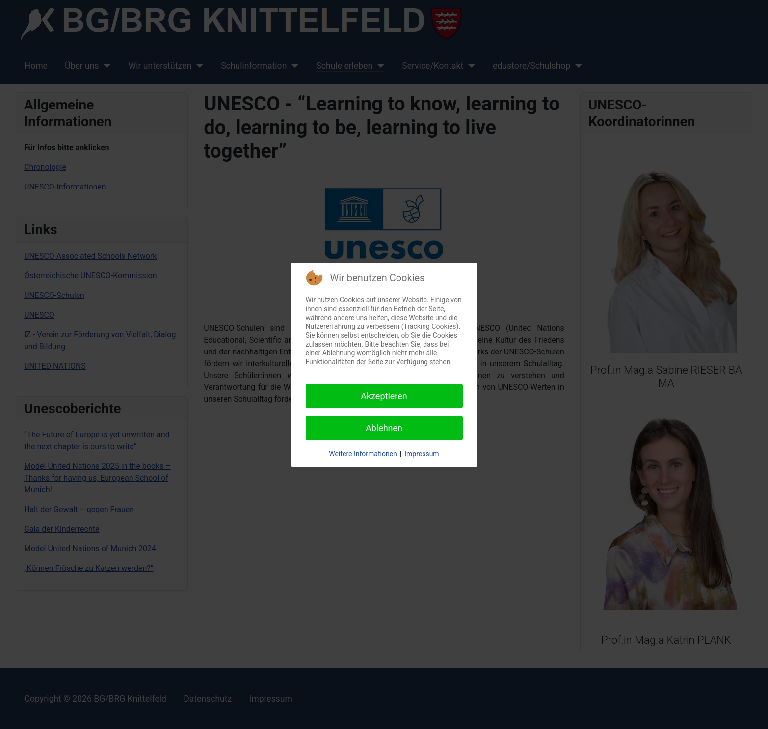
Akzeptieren (384, 396)
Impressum (421, 454)
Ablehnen (384, 428)
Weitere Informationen (363, 454)
